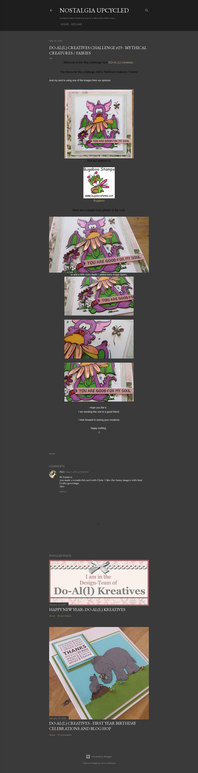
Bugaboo (99, 200)
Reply (63, 491)
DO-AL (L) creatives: (121, 62)
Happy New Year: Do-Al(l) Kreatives (87, 609)
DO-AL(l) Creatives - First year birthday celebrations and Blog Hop (92, 725)
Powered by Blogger (99, 757)
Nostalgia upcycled (94, 10)
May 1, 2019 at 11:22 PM (77, 472)
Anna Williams (108, 763)
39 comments (64, 616)
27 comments (64, 735)
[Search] (147, 9)
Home (64, 24)
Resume (75, 24)
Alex (62, 471)
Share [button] (52, 453)
